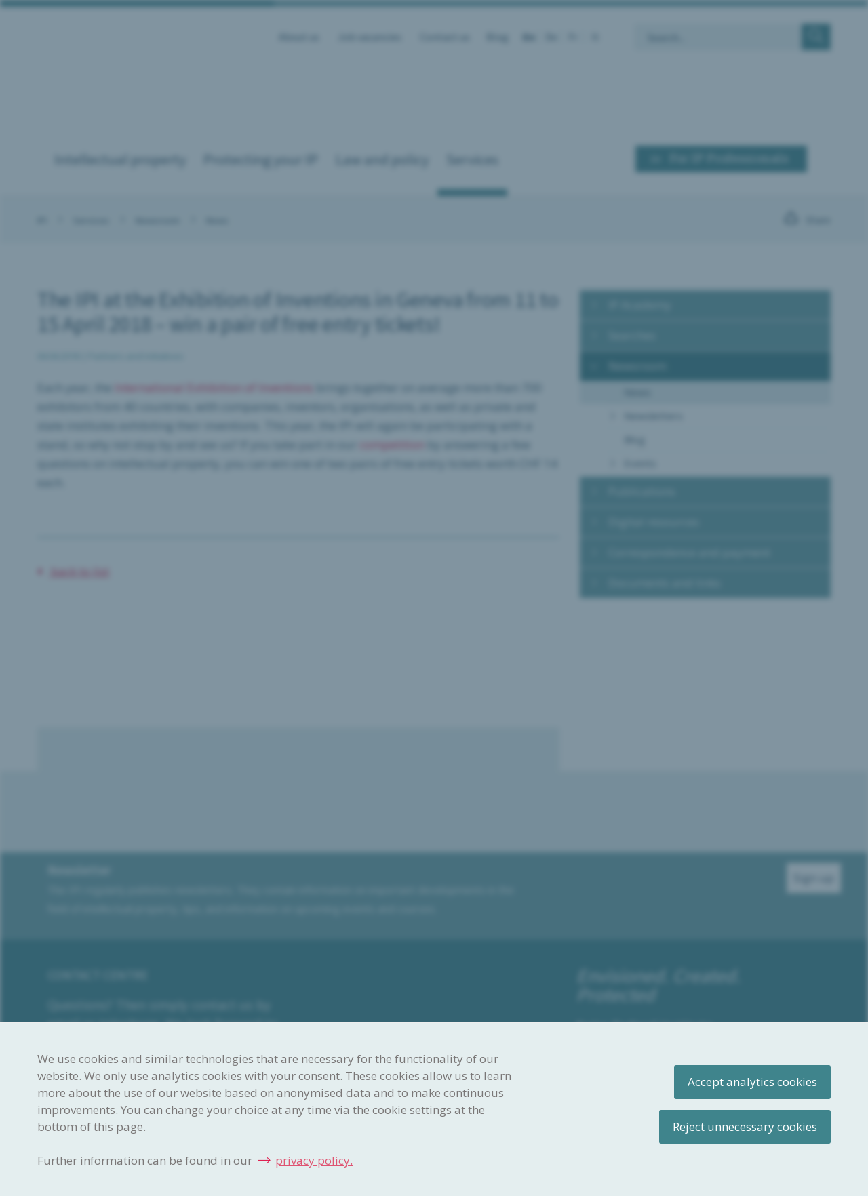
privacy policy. (314, 1160)
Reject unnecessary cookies (745, 1126)
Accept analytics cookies (752, 1082)
